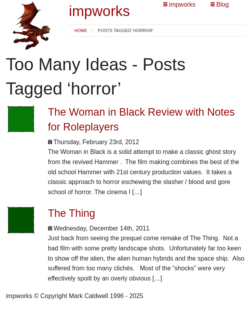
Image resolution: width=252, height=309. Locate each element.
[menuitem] (80, 31)
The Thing (71, 213)
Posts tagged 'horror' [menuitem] (125, 31)
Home (80, 30)
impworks (99, 11)
